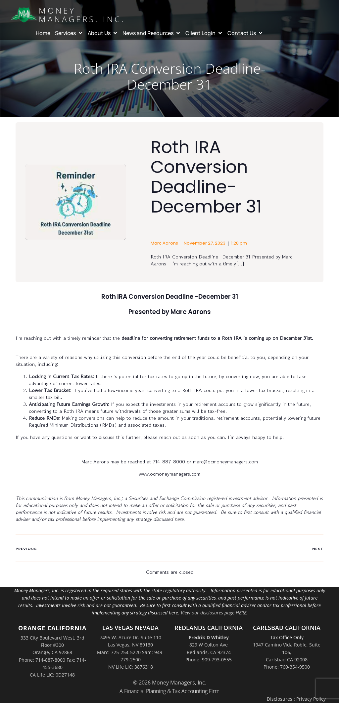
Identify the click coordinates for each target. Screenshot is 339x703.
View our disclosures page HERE (213, 612)
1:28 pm (239, 243)
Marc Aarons (164, 243)
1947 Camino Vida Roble (280, 645)
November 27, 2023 (204, 243)
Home (43, 33)
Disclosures (279, 699)
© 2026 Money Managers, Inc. (169, 682)
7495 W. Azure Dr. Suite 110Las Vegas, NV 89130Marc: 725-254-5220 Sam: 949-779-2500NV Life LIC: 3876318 (130, 652)
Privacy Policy (311, 699)
